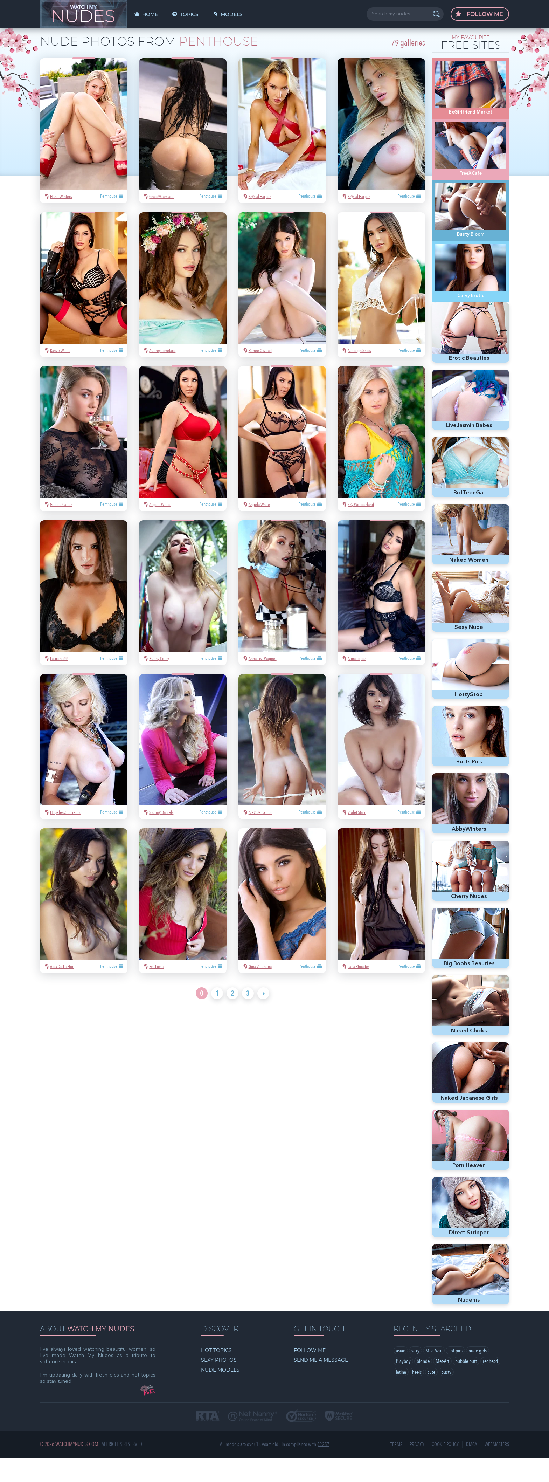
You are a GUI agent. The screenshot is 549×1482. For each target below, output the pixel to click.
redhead (490, 1386)
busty (446, 1396)
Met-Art (442, 1386)
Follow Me (479, 14)
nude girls (477, 1375)
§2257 (323, 1468)
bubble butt (466, 1386)
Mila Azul (433, 1375)
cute (431, 1396)
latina (401, 1396)
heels (417, 1396)
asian (400, 1375)
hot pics (455, 1375)
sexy (415, 1375)
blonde (423, 1386)
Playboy (403, 1386)
